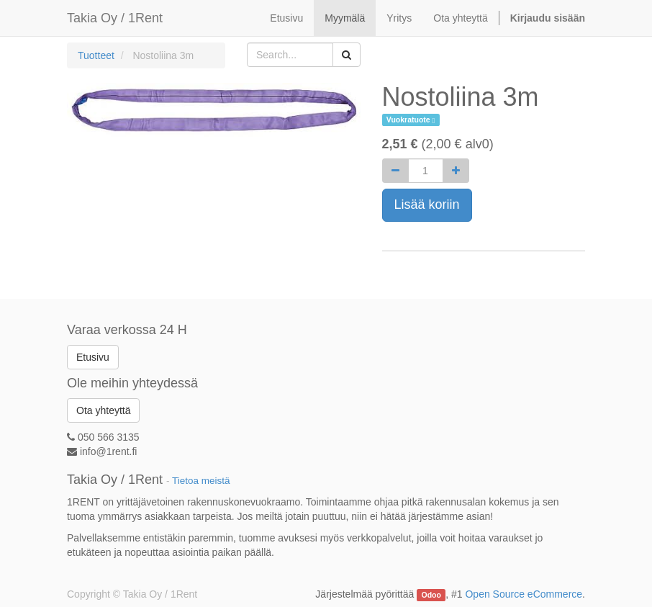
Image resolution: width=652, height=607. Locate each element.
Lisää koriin (427, 204)
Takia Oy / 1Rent (115, 18)
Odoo (431, 594)
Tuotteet (96, 55)
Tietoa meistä (201, 480)
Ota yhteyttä (103, 410)
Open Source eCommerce (523, 594)
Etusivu (92, 357)
